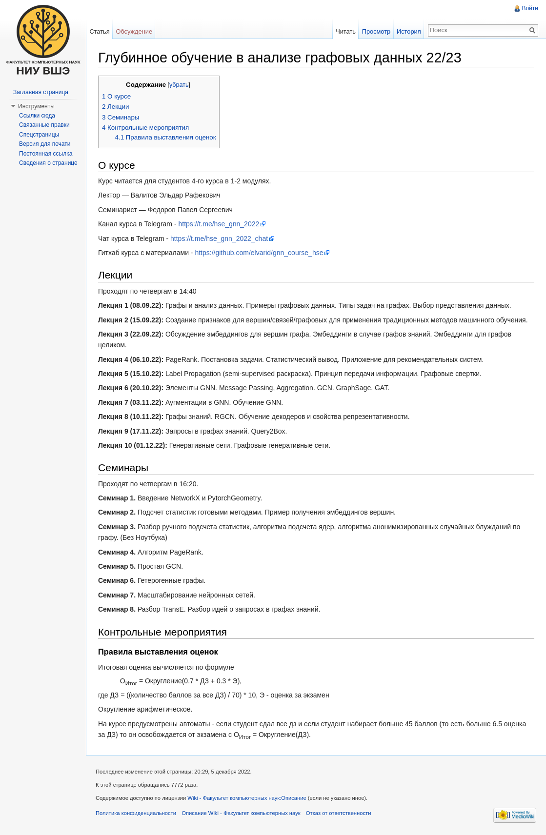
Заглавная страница (40, 92)
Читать (346, 31)
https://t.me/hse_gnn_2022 (218, 224)
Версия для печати (44, 143)
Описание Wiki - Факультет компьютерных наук (241, 813)
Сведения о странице (48, 162)
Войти (530, 8)
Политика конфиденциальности (136, 813)
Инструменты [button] (36, 106)
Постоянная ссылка (45, 153)
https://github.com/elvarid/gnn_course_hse (259, 253)
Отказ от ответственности (338, 813)
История (409, 31)
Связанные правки (44, 124)
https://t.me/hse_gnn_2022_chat (219, 238)
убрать (178, 84)
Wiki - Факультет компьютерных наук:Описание (246, 798)
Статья (99, 31)
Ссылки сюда (37, 115)
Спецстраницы (39, 134)
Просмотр (376, 31)
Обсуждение (134, 31)
